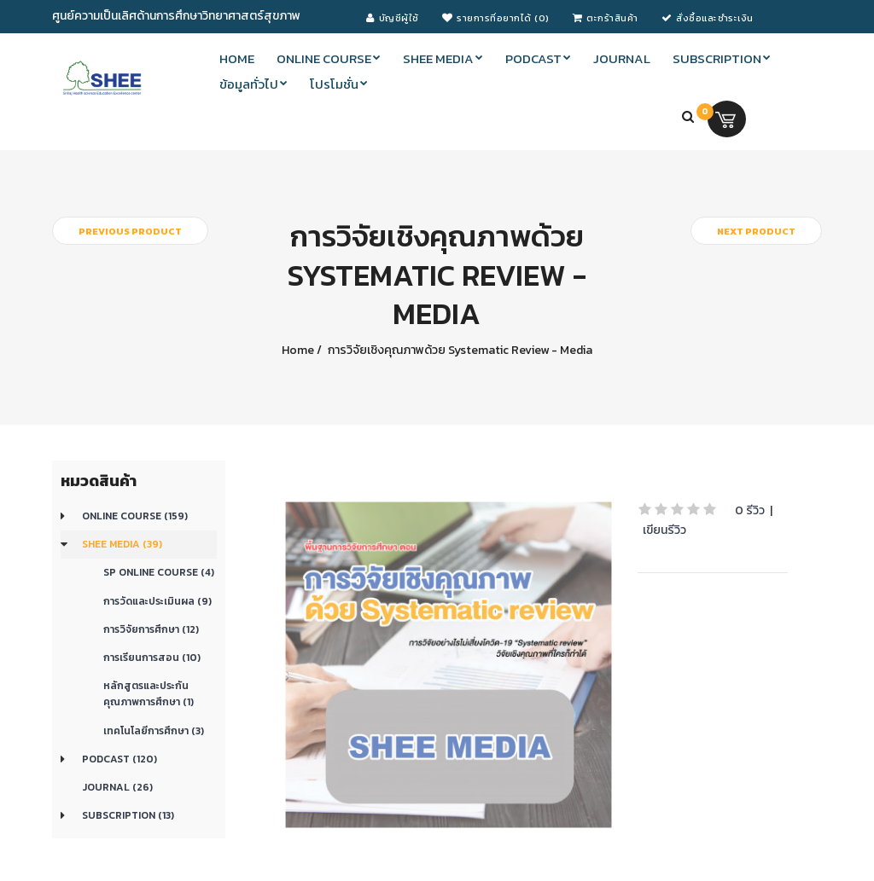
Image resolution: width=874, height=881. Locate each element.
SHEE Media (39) (122, 544)
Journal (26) (117, 787)
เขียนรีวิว (664, 530)
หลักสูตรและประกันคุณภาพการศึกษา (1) (148, 694)
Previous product (130, 231)
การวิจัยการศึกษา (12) (151, 629)
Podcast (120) (119, 759)
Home (298, 350)
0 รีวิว (750, 510)
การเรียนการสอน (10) (152, 657)
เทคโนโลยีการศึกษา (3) (153, 731)
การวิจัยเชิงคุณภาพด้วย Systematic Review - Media (458, 350)
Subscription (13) (128, 815)
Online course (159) (135, 516)
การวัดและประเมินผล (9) (157, 601)
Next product (756, 231)
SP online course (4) (158, 572)
